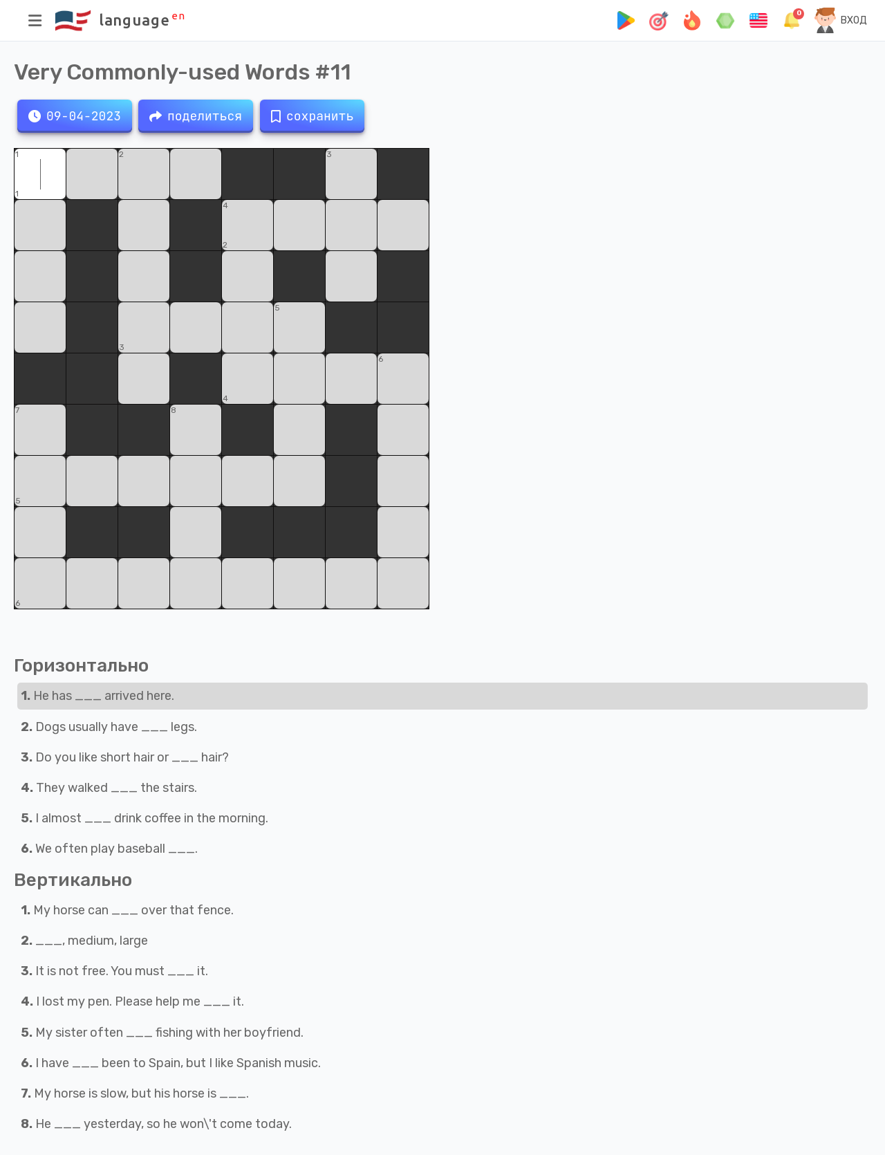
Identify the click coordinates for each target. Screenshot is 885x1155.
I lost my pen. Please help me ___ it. (132, 1001)
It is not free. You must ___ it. (114, 971)
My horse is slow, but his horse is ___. (135, 1093)
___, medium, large (84, 940)
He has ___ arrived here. (97, 695)
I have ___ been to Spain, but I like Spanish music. (171, 1063)
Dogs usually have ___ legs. (109, 726)
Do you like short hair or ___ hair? (125, 757)
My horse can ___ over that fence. (127, 910)
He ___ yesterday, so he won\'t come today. (156, 1123)
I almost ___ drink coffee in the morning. (144, 818)
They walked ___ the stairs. (109, 787)
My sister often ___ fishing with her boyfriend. (162, 1032)
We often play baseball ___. (109, 848)
